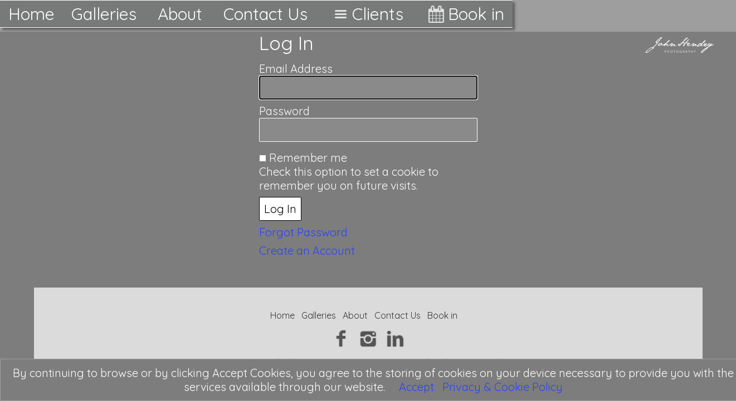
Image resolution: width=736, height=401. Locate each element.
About (180, 13)
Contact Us (265, 13)
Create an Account (307, 251)
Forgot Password (303, 232)
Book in (464, 13)
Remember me (308, 158)
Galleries (104, 13)
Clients (366, 13)
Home (31, 13)
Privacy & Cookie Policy (502, 387)
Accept (416, 387)
